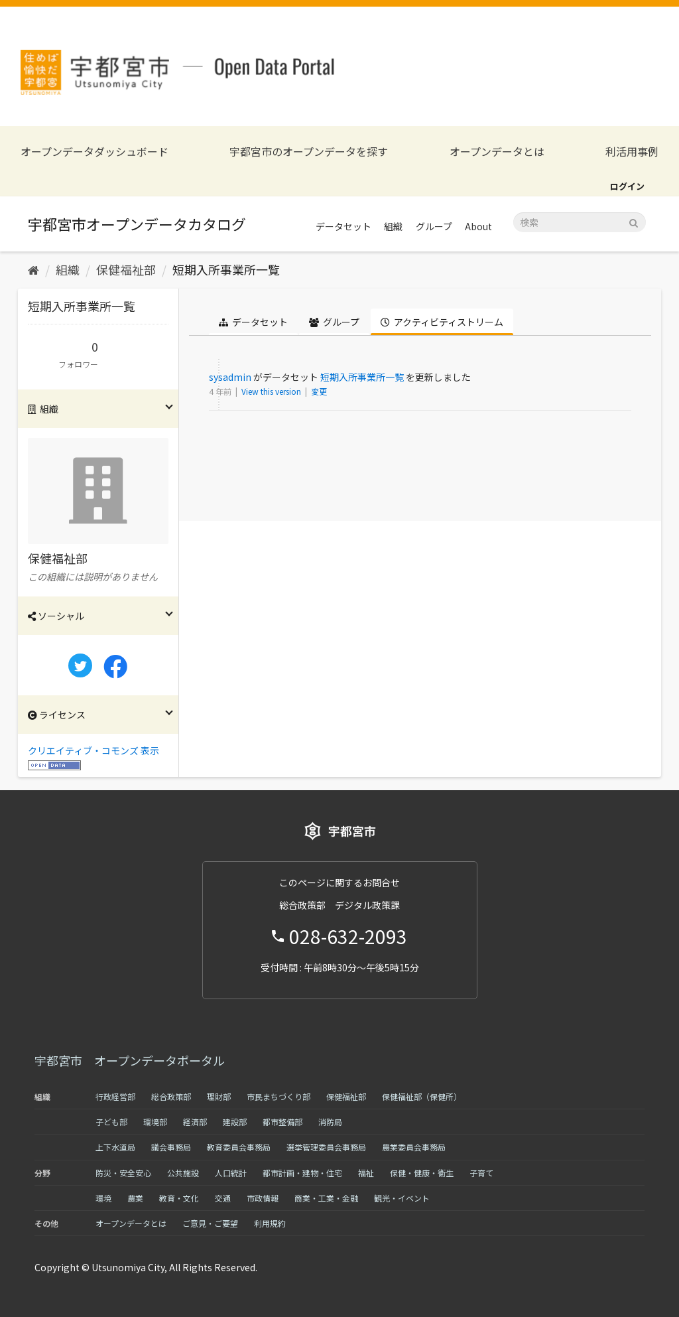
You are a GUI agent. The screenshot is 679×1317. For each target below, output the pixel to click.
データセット (343, 226)
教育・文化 (179, 1198)
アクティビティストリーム (442, 321)
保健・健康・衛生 (422, 1172)
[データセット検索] (579, 222)
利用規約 (270, 1223)
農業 (135, 1198)
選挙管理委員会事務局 (326, 1146)
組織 (393, 226)
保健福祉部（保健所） (422, 1096)
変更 (319, 391)
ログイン (627, 186)
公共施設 (183, 1172)
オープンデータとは (497, 151)
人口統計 (231, 1172)
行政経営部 (115, 1096)
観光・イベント (402, 1198)
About (478, 226)
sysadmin (230, 376)
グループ (434, 226)
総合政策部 (171, 1096)
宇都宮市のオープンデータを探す (308, 151)
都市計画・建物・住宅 (302, 1172)
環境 (103, 1198)
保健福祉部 (126, 269)
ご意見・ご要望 (210, 1223)
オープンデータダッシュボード (94, 151)
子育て (481, 1172)
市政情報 (262, 1198)
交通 (223, 1198)
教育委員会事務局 (239, 1146)
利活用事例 (631, 151)
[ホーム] (33, 269)
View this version (272, 391)
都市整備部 (282, 1121)
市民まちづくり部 (278, 1096)
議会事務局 (171, 1146)
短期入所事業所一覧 (226, 269)
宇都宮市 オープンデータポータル (129, 1060)
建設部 (235, 1121)
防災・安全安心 (123, 1172)
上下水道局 (115, 1146)
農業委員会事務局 (414, 1146)
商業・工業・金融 (326, 1198)
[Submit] (633, 221)
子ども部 (111, 1121)
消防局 (330, 1121)
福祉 (366, 1172)
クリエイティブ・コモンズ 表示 (93, 750)
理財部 (219, 1096)
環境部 (155, 1121)
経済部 (195, 1121)
